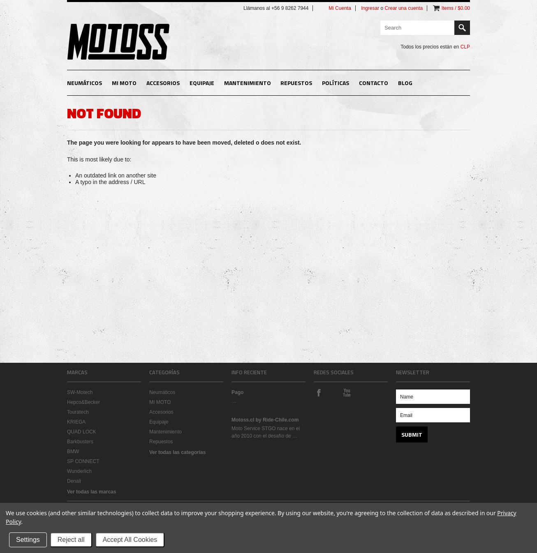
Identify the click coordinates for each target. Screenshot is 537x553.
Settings (28, 539)
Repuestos (296, 82)
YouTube (347, 392)
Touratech (78, 412)
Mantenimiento (247, 82)
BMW (73, 451)
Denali (74, 481)
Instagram (333, 392)
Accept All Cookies (130, 539)
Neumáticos (84, 82)
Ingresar (370, 8)
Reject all (71, 539)
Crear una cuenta (404, 8)
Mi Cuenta (340, 8)
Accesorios (163, 82)
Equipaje (202, 82)
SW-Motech (80, 392)
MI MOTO (124, 82)
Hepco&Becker (83, 402)
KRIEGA (76, 422)
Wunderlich (79, 471)
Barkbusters (80, 442)
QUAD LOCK (81, 432)
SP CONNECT (83, 461)
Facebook (319, 392)
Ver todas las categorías (177, 452)
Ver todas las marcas (91, 492)
